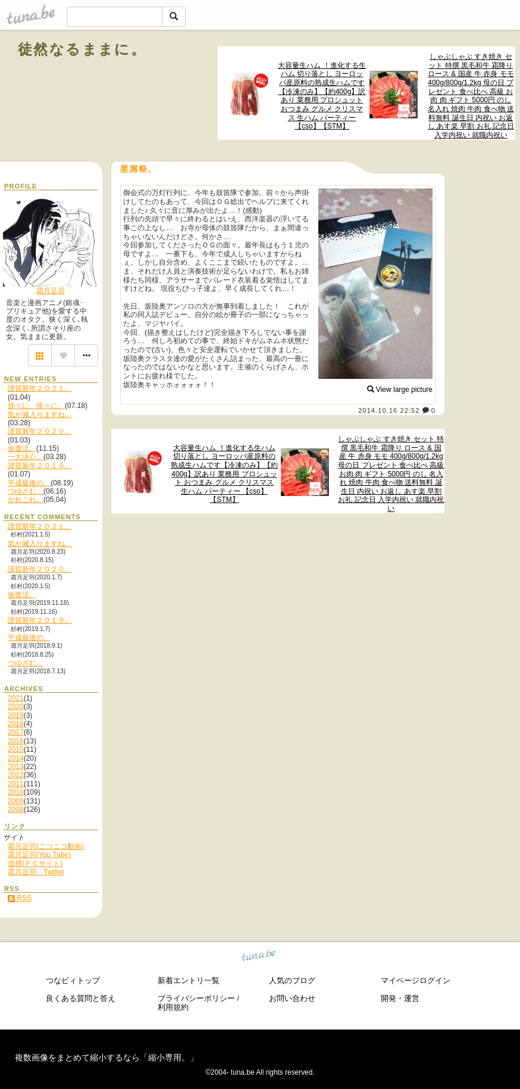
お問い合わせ (292, 998)
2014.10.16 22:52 (388, 410)
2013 (16, 766)
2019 (16, 715)
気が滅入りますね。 (40, 414)
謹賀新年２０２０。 (40, 431)
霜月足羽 (50, 291)
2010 (16, 792)
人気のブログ (292, 980)
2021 (16, 698)
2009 (16, 801)
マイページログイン (415, 980)
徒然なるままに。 (82, 49)
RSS (20, 898)
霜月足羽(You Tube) (39, 855)
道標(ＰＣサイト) (35, 863)
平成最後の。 (29, 483)
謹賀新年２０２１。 (40, 388)
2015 (16, 749)
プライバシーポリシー (196, 998)
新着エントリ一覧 (189, 980)
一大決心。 (25, 457)
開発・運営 (400, 998)
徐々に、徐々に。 (36, 405)
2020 (16, 706)
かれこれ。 (25, 499)
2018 (16, 724)
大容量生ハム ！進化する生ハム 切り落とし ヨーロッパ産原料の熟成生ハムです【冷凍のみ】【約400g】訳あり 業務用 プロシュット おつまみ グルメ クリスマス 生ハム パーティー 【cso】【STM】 (321, 96)
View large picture (400, 389)
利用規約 (173, 1007)
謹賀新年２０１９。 (40, 466)
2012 (16, 775)
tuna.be (259, 956)
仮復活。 (22, 448)
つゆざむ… (25, 491)
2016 (16, 741)
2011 (16, 784)
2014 (16, 758)
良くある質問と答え (80, 998)
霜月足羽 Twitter (36, 872)
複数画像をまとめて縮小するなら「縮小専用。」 (106, 1057)
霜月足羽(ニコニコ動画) (46, 846)
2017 (16, 732)
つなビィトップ (73, 980)
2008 (16, 809)
